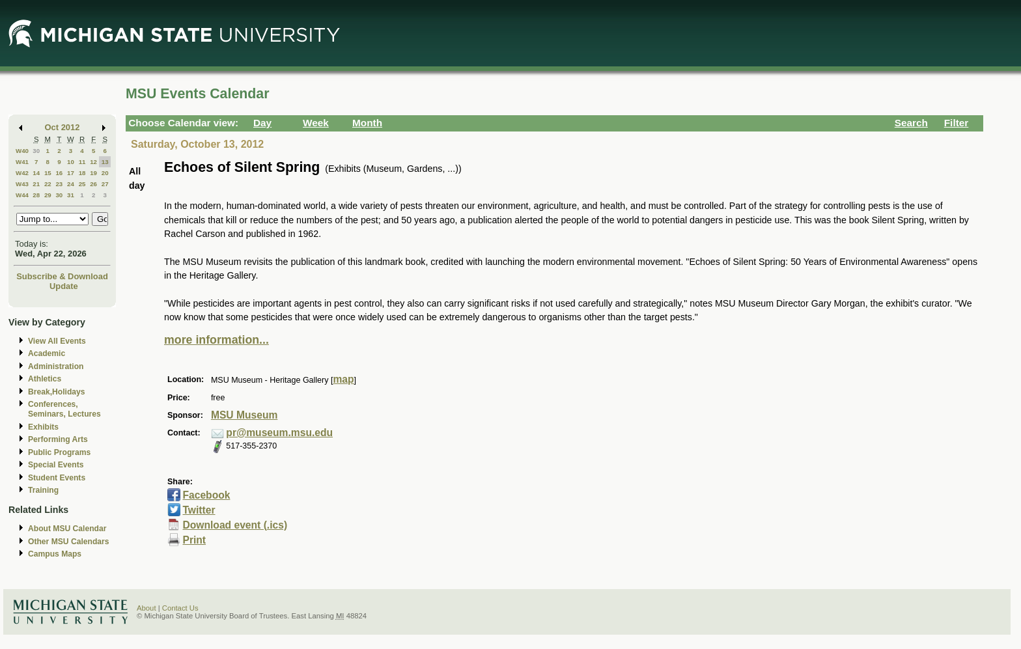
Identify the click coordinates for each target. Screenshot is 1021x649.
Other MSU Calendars (68, 541)
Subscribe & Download (62, 276)
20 (105, 172)
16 (59, 172)
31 (70, 195)
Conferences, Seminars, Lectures (64, 409)
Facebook (206, 495)
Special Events (55, 464)
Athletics (44, 378)
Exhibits (43, 427)
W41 (22, 161)
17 (70, 172)
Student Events (56, 477)
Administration (55, 366)
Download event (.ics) (234, 525)
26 (93, 183)
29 (47, 195)
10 (70, 161)
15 (47, 172)
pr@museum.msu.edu (279, 432)
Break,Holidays (56, 391)
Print (194, 539)
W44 (22, 195)
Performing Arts (58, 439)
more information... (216, 339)
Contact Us (180, 608)
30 (36, 150)
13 (105, 161)
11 (82, 161)
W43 (22, 183)
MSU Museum (244, 415)
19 (93, 172)
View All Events (57, 341)
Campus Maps (54, 554)
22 (47, 183)
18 (82, 172)
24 (70, 183)
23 (59, 183)
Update (63, 286)
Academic (46, 353)
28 (36, 195)
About (146, 608)
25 (82, 183)
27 (105, 183)
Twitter (198, 510)
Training (43, 490)
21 (36, 183)
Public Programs (59, 452)
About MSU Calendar (67, 528)
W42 (22, 172)
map (343, 379)
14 (36, 172)
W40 (22, 150)
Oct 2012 (62, 127)
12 (93, 161)
